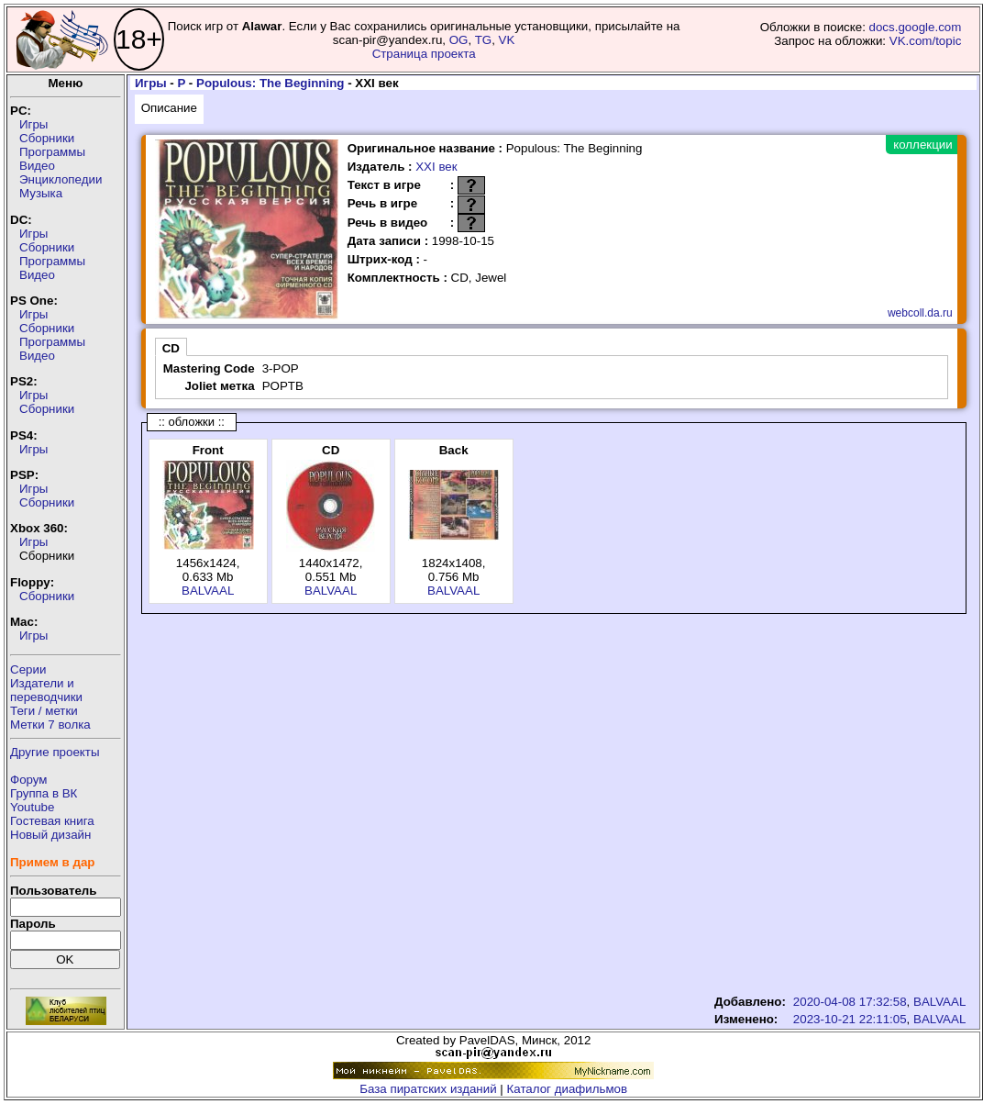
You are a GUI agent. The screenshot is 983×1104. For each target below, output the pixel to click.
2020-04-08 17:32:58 (850, 1002)
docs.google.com (915, 27)
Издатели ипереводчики (46, 690)
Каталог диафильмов (567, 1089)
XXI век (436, 166)
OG (459, 40)
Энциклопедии (60, 179)
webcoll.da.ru (920, 313)
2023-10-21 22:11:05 (850, 1019)
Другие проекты (55, 752)
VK (507, 40)
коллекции (922, 144)
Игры (33, 124)
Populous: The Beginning (270, 83)
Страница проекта (424, 54)
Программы (52, 152)
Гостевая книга (52, 821)
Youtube (32, 807)
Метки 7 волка (50, 724)
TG (483, 40)
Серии (28, 669)
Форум (29, 779)
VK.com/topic (925, 41)
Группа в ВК (43, 793)
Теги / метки (44, 711)
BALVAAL (208, 590)
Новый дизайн (50, 835)
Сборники (46, 138)
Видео (37, 166)
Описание (169, 108)
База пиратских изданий (427, 1089)
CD (171, 348)
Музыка (40, 193)
